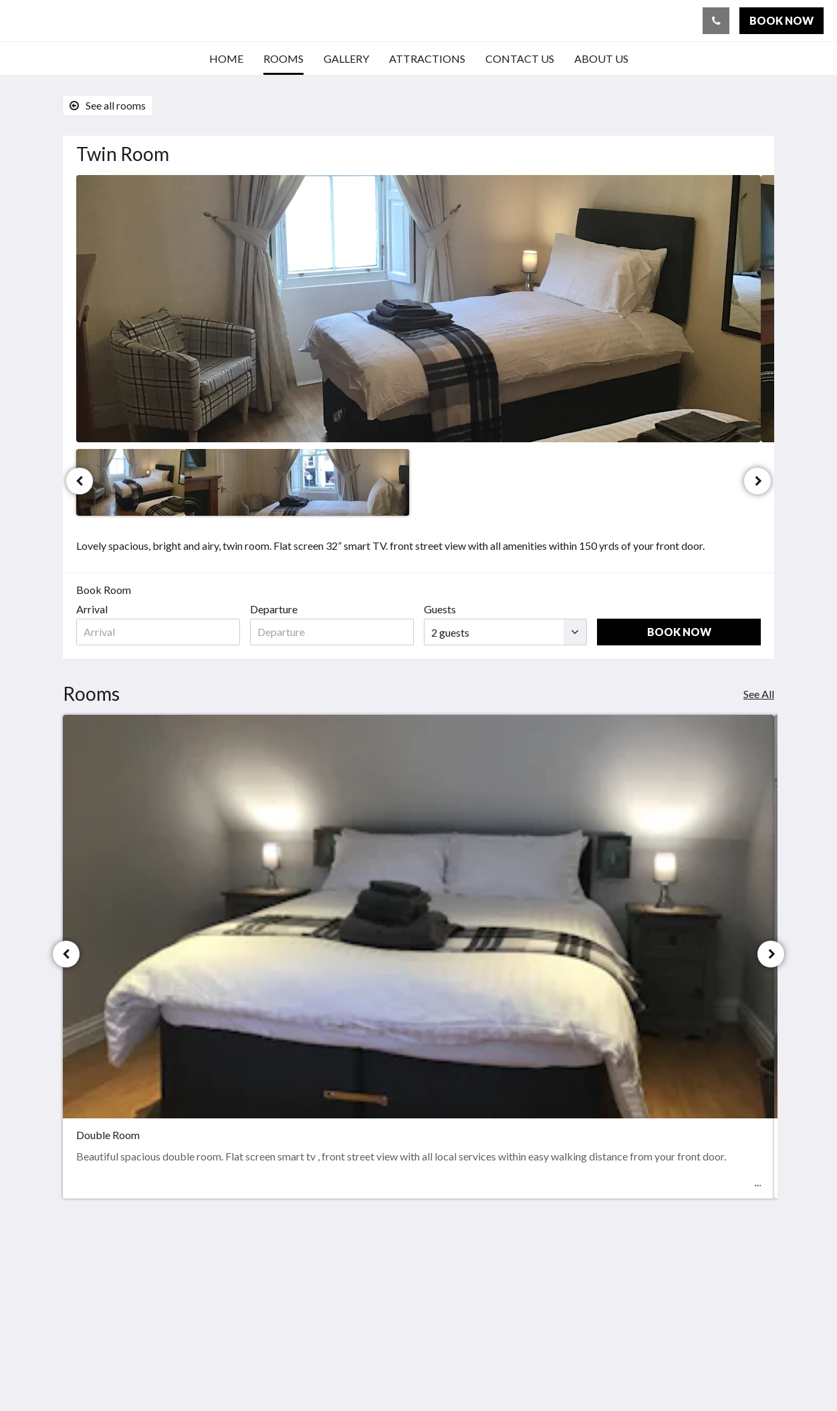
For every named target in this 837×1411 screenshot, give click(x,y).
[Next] (757, 481)
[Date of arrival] (158, 632)
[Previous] (79, 481)
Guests (440, 609)
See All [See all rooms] (758, 693)
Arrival (92, 609)
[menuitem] (226, 58)
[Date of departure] (332, 632)
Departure (273, 609)
